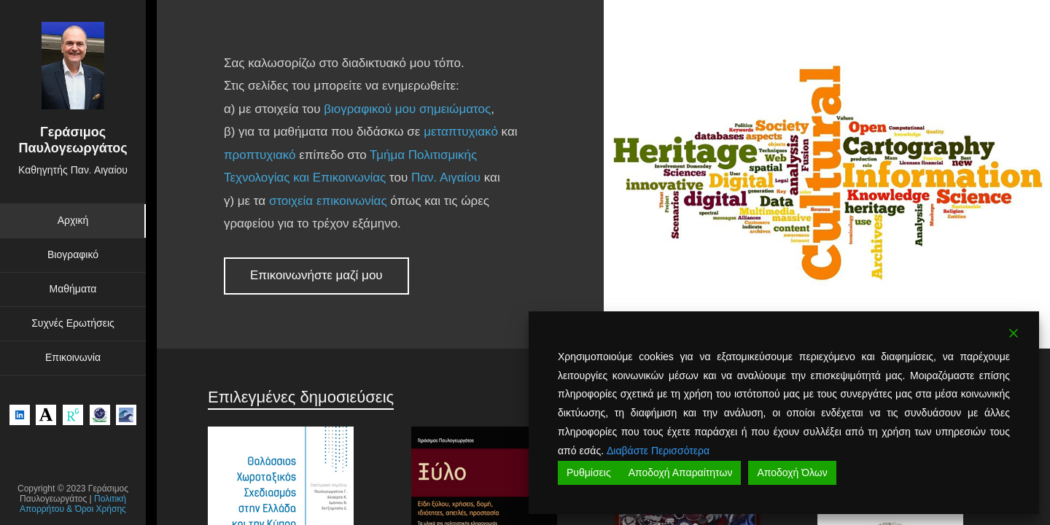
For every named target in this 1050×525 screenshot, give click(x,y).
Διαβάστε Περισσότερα (658, 450)
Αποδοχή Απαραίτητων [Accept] (681, 472)
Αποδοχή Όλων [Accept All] (792, 472)
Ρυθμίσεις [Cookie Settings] (589, 472)
